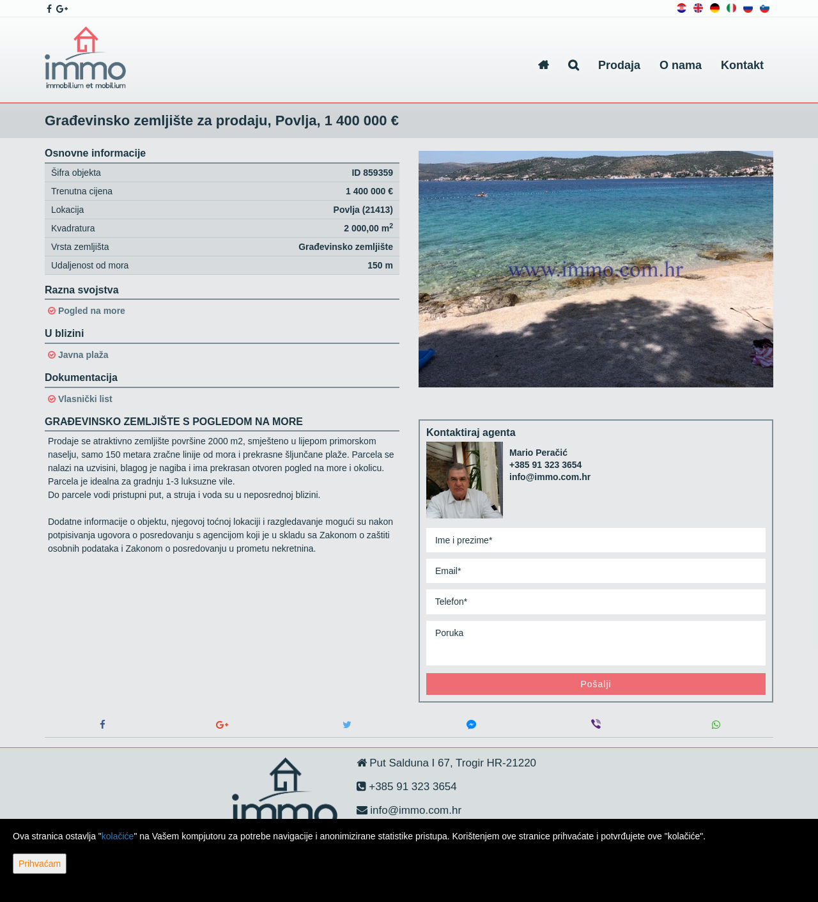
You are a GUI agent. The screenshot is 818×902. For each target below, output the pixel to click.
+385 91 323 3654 (545, 465)
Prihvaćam (40, 864)
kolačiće (118, 836)
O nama (681, 65)
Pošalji (595, 684)
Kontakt (742, 65)
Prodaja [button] (619, 65)
